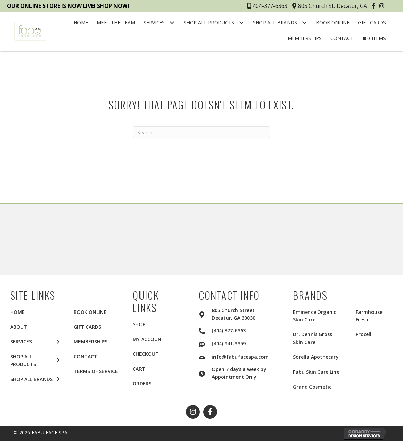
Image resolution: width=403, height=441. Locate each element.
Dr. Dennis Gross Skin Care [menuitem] (312, 338)
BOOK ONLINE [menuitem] (90, 312)
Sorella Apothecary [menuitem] (316, 357)
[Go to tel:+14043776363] (205, 330)
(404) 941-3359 (229, 343)
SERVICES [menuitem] (21, 341)
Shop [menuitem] (139, 324)
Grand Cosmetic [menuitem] (312, 386)
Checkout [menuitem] (146, 354)
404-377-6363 (267, 6)
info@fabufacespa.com (240, 357)
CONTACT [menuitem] (85, 356)
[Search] (201, 132)
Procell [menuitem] (363, 334)
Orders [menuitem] (142, 383)
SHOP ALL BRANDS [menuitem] (31, 379)
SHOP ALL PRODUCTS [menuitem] (23, 360)
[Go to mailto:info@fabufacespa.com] (205, 356)
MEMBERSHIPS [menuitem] (90, 341)
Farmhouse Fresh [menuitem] (369, 316)
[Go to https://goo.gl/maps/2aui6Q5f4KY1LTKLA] (205, 313)
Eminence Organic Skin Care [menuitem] (314, 316)
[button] (374, 6)
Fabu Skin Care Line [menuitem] (316, 372)
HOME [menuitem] (17, 312)
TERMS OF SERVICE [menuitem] (96, 371)
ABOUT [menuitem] (18, 326)
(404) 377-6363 (229, 330)
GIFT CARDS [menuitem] (87, 326)
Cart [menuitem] (139, 369)
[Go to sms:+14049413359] (205, 343)
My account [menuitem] (149, 339)
